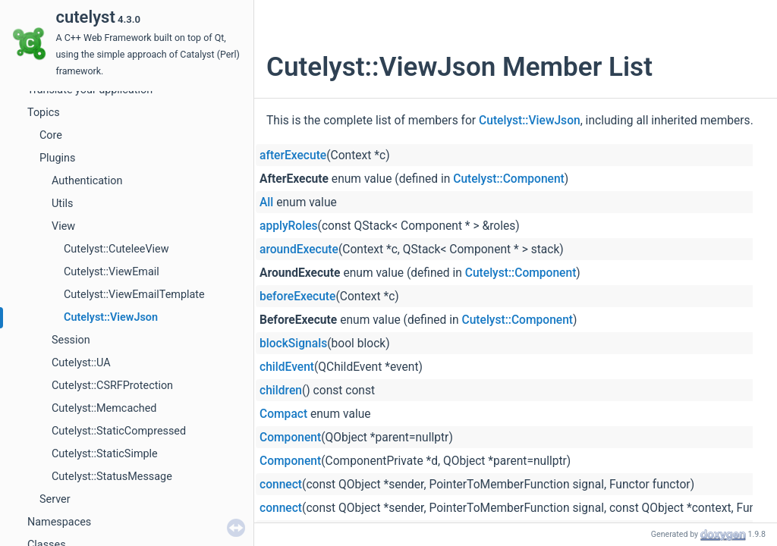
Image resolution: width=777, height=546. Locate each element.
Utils (62, 203)
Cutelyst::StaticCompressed (119, 431)
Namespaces (59, 522)
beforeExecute (297, 296)
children (281, 390)
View (63, 226)
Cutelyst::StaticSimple (105, 453)
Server (55, 499)
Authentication (87, 180)
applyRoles (289, 226)
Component (290, 437)
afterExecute (293, 155)
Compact (283, 414)
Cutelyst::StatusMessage (112, 476)
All (266, 202)
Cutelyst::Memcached (104, 408)
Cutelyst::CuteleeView (116, 249)
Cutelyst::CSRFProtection (112, 385)
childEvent (287, 367)
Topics (43, 112)
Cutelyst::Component (509, 179)
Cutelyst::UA (81, 362)
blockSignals (293, 343)
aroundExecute (299, 249)
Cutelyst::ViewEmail (111, 271)
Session (71, 340)
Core (50, 135)
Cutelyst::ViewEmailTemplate (134, 294)
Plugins (57, 158)
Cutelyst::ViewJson (111, 317)
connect (281, 484)
